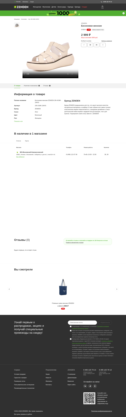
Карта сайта (71, 384)
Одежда (70, 7)
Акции (32, 1)
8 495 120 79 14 (106, 2)
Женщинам (37, 7)
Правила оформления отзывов (74, 242)
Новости (48, 377)
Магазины (25, 1)
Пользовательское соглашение (24, 384)
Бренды (77, 7)
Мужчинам (46, 7)
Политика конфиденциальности (101, 411)
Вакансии (71, 381)
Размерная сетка (19, 381)
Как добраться (20, 156)
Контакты (49, 384)
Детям (54, 7)
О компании (71, 374)
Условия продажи (19, 374)
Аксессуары (62, 7)
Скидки (84, 7)
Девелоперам (72, 377)
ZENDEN (84, 23)
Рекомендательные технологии (24, 388)
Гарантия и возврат (20, 377)
